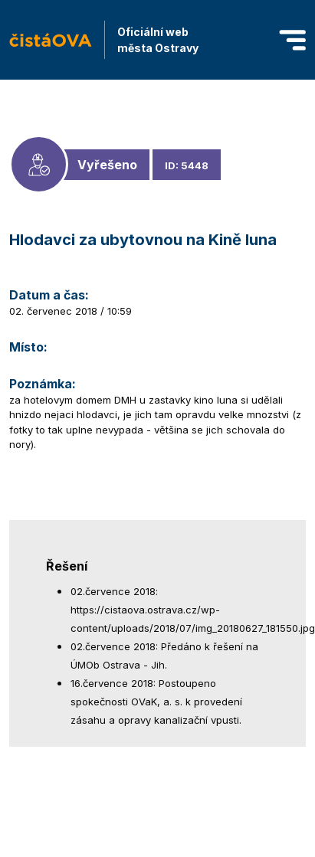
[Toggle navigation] (292, 40)
